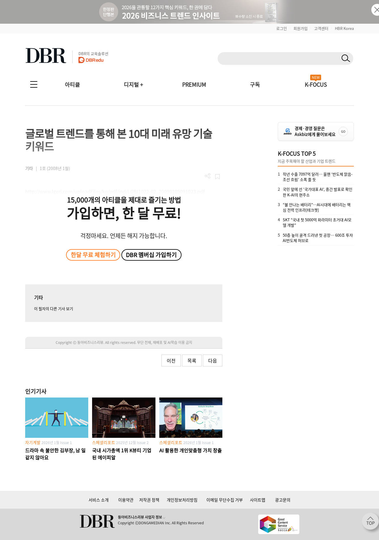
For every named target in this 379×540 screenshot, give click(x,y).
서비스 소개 (99, 500)
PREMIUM (194, 85)
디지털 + (133, 85)
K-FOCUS (316, 85)
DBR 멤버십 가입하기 (151, 255)
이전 (171, 360)
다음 (212, 360)
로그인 (281, 28)
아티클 (72, 85)
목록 (191, 360)
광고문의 (282, 500)
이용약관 (126, 500)
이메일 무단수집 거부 (224, 500)
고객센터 (321, 28)
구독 (255, 85)
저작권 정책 (149, 500)
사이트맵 (257, 500)
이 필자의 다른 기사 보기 (53, 308)
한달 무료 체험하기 (93, 255)
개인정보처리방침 (182, 500)
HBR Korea (344, 28)
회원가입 (300, 28)
